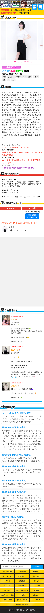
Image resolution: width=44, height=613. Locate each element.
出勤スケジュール (7, 571)
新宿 (4, 77)
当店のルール (7, 590)
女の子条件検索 (22, 571)
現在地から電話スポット (22, 604)
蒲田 (29, 77)
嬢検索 (37, 567)
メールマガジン (22, 585)
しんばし (11, 77)
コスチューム (7, 585)
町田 (13, 80)
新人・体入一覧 (7, 576)
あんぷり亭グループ (22, 600)
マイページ (7, 581)
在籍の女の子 (21, 576)
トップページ (36, 600)
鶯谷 (4, 80)
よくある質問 (36, 585)
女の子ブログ (36, 571)
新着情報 (36, 590)
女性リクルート (37, 595)
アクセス (36, 581)
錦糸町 (18, 77)
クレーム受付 (21, 595)
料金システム (36, 576)
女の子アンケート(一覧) (22, 590)
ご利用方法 (22, 581)
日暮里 (36, 77)
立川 (24, 77)
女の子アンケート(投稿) (7, 595)
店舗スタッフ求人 (7, 600)
